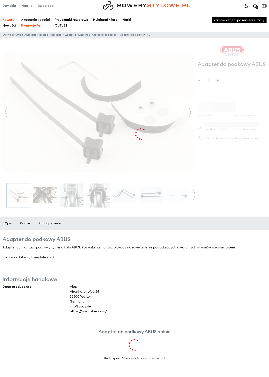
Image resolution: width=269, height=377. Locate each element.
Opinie (25, 223)
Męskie (26, 5)
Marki (126, 19)
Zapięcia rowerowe (76, 34)
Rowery (8, 19)
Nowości (9, 25)
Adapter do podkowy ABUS (136, 34)
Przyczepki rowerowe (71, 19)
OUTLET (61, 25)
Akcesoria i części (35, 34)
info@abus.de (80, 306)
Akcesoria (55, 34)
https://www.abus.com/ (88, 311)
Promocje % (30, 25)
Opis (8, 223)
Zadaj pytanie (49, 223)
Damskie (9, 5)
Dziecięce (46, 5)
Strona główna (11, 34)
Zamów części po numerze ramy (239, 20)
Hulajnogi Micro (105, 19)
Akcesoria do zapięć (104, 34)
